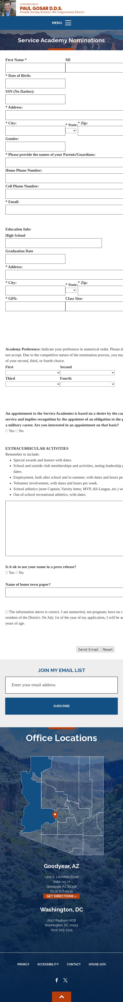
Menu (63, 24)
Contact (74, 964)
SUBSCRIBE (61, 706)
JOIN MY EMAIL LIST (61, 670)
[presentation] (35, 636)
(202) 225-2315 (62, 930)
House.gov (97, 964)
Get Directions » (62, 896)
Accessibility (48, 964)
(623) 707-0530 (61, 891)
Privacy (23, 964)
